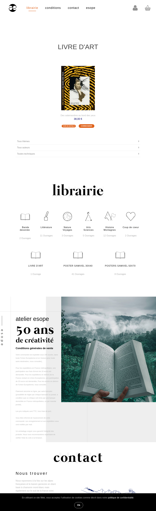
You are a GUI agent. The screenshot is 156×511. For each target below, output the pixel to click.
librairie (32, 8)
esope (90, 8)
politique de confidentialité (120, 497)
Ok (78, 505)
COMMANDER (86, 126)
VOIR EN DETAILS (69, 126)
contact (73, 8)
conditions (53, 8)
